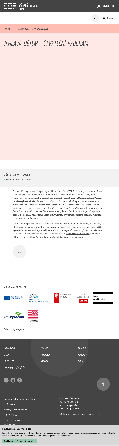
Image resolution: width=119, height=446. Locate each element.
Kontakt (82, 356)
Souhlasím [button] (8, 441)
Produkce (83, 349)
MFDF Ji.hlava (73, 191)
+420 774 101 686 (12, 422)
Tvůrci (44, 362)
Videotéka (9, 362)
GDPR (80, 362)
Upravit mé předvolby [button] (26, 441)
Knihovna (46, 356)
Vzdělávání (9, 349)
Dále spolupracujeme (14, 331)
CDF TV (44, 349)
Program (7, 28)
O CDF (6, 356)
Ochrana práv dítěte (15, 369)
